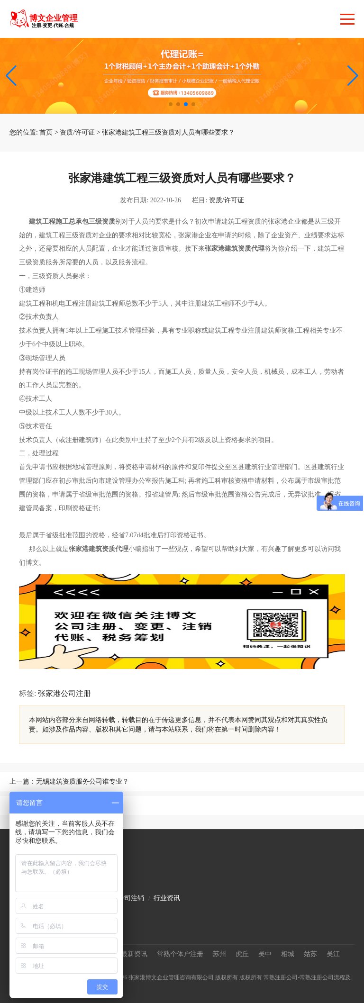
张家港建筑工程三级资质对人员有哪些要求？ (168, 132)
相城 (287, 954)
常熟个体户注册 (180, 954)
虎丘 (242, 954)
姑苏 (310, 954)
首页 (46, 132)
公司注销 (131, 898)
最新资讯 (134, 954)
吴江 (333, 954)
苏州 (219, 954)
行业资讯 (167, 898)
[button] (352, 75)
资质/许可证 (77, 132)
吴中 (265, 954)
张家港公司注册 (64, 693)
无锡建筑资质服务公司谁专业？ (82, 781)
